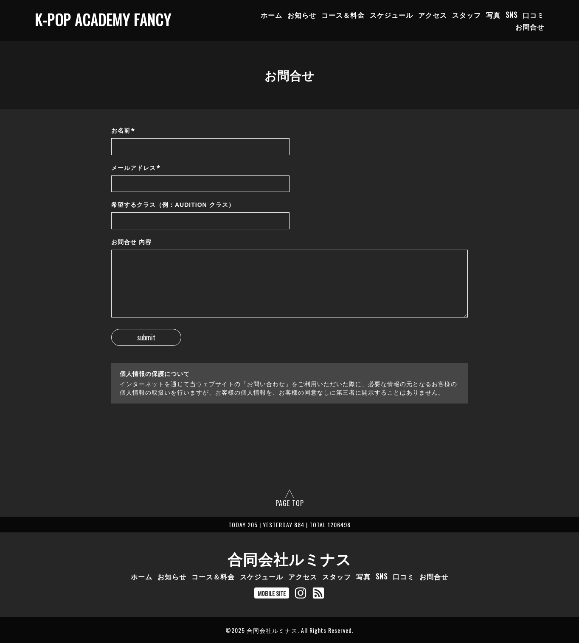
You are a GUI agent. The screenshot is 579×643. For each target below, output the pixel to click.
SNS (511, 15)
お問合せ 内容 (131, 242)
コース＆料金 (343, 15)
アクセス (432, 15)
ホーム (271, 15)
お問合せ (529, 27)
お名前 (123, 130)
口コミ (533, 15)
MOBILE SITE (272, 593)
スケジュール (391, 15)
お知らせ (301, 15)
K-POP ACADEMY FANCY (103, 19)
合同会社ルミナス (289, 558)
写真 (493, 15)
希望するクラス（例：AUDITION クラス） (173, 204)
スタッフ (466, 15)
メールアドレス (135, 168)
